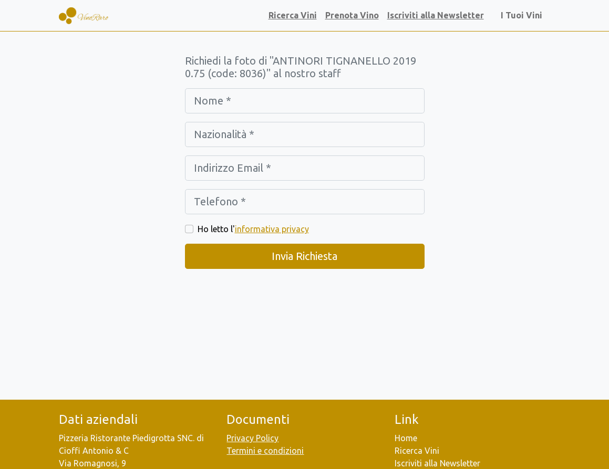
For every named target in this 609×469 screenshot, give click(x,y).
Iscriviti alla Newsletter (435, 15)
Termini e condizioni (265, 450)
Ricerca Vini (293, 15)
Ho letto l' (253, 229)
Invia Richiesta (304, 256)
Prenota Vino (352, 15)
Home (406, 438)
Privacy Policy (252, 438)
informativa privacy (272, 229)
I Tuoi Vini (523, 15)
